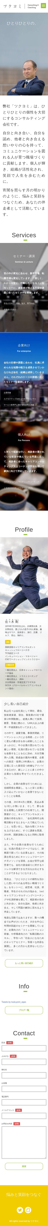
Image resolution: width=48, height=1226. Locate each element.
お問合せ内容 (11, 1123)
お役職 (4, 1083)
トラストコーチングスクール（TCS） (19, 488)
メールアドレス (12, 1110)
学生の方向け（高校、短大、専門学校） (20, 303)
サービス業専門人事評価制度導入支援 (19, 405)
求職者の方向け (10, 309)
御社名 (4, 1070)
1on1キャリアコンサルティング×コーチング (21, 482)
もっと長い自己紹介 (24, 963)
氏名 (7, 1042)
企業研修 (7, 393)
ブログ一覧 (24, 1010)
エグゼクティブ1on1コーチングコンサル (20, 399)
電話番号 (5, 1097)
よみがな (9, 1056)
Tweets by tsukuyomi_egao (14, 1002)
